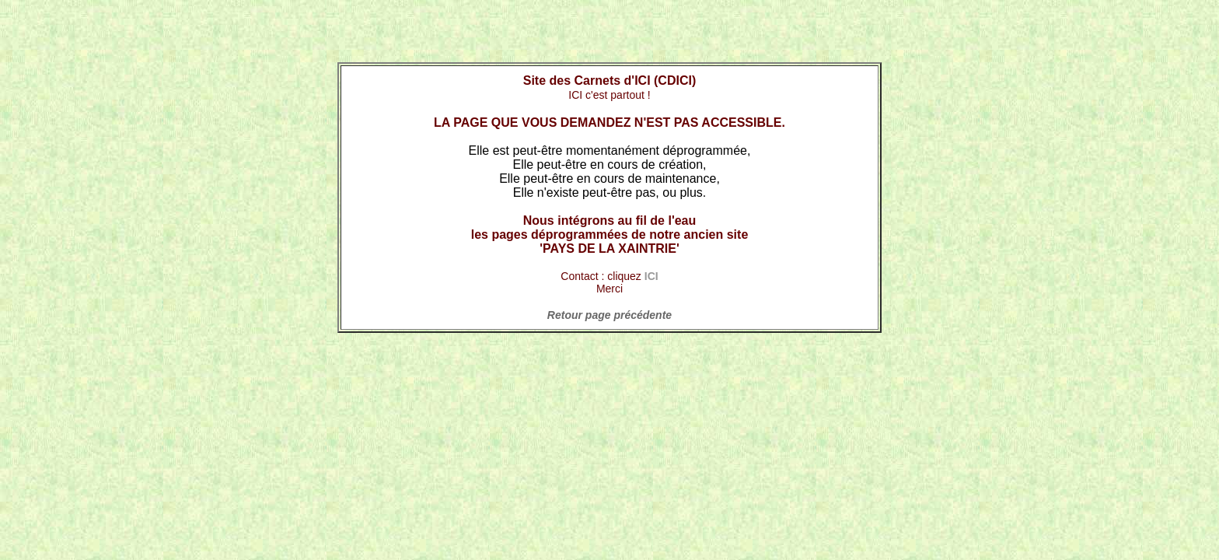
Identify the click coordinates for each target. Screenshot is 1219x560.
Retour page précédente (609, 315)
